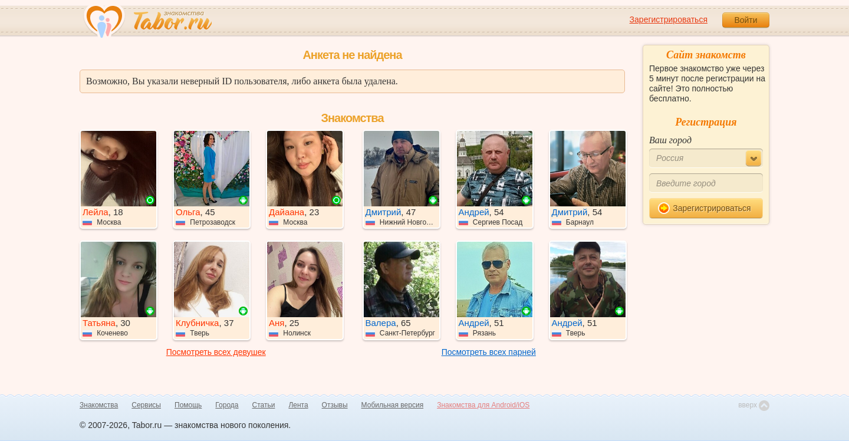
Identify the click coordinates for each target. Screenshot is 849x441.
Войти (745, 20)
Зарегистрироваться (669, 19)
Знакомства (99, 405)
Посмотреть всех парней (489, 352)
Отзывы (335, 405)
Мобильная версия (392, 405)
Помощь (188, 405)
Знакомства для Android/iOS (483, 405)
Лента (298, 405)
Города (226, 405)
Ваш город (670, 140)
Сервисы (146, 405)
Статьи (263, 405)
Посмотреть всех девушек (216, 352)
